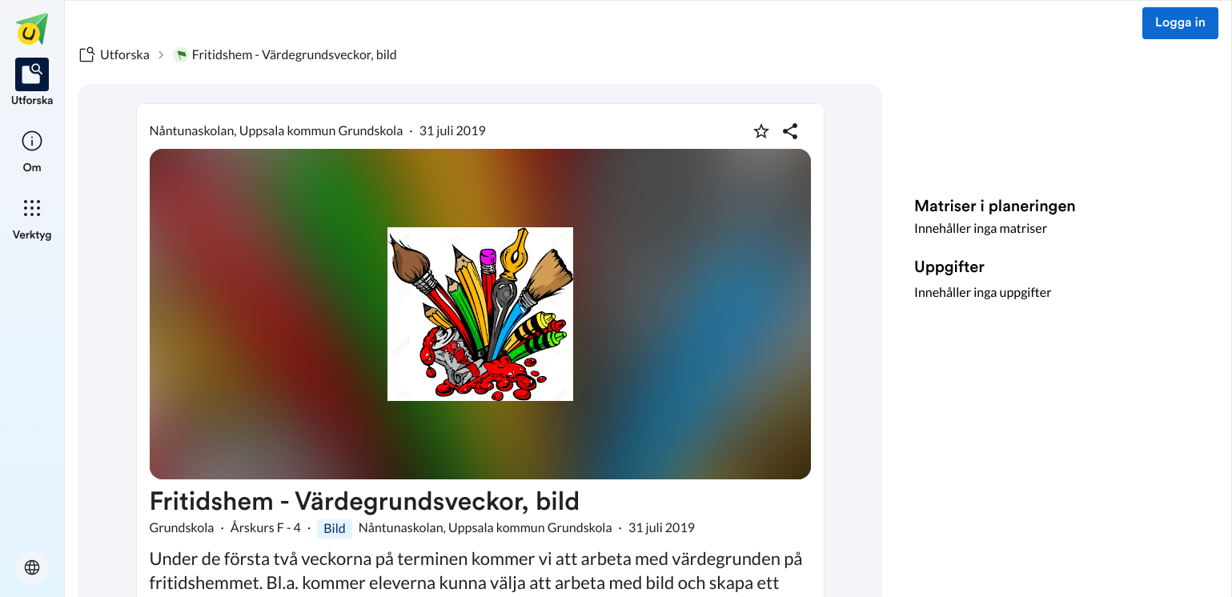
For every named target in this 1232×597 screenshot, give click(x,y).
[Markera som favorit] (761, 131)
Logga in (1180, 23)
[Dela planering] (790, 131)
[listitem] (32, 83)
